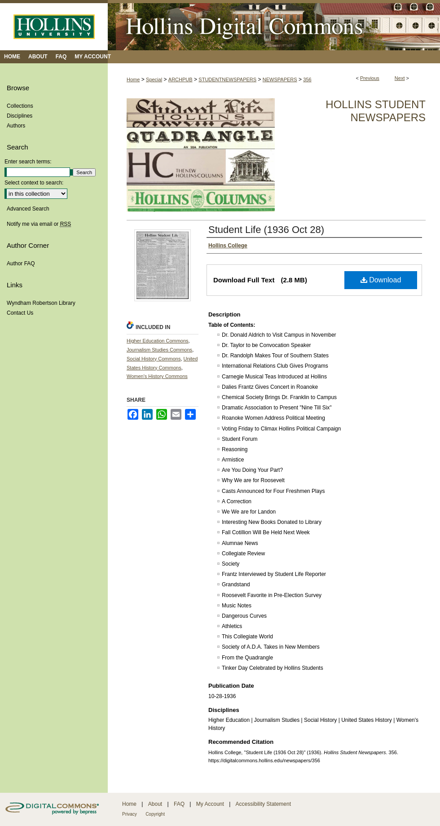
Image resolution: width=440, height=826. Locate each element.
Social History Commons (153, 358)
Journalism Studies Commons (159, 349)
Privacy (129, 814)
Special (154, 79)
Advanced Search (28, 209)
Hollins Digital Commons (274, 25)
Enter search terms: (28, 161)
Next (400, 78)
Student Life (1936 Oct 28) (266, 229)
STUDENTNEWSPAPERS (227, 79)
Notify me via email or (39, 224)
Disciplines (19, 116)
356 (307, 79)
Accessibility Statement (263, 804)
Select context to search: (33, 183)
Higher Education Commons (158, 340)
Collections (20, 106)
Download (381, 280)
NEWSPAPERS (280, 79)
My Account (210, 804)
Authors (16, 126)
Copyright (155, 814)
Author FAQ (21, 263)
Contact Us (20, 313)
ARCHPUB (180, 79)
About (155, 804)
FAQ (179, 804)
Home (133, 79)
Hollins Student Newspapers (376, 110)
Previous (369, 78)
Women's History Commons (157, 376)
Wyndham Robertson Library (41, 303)
